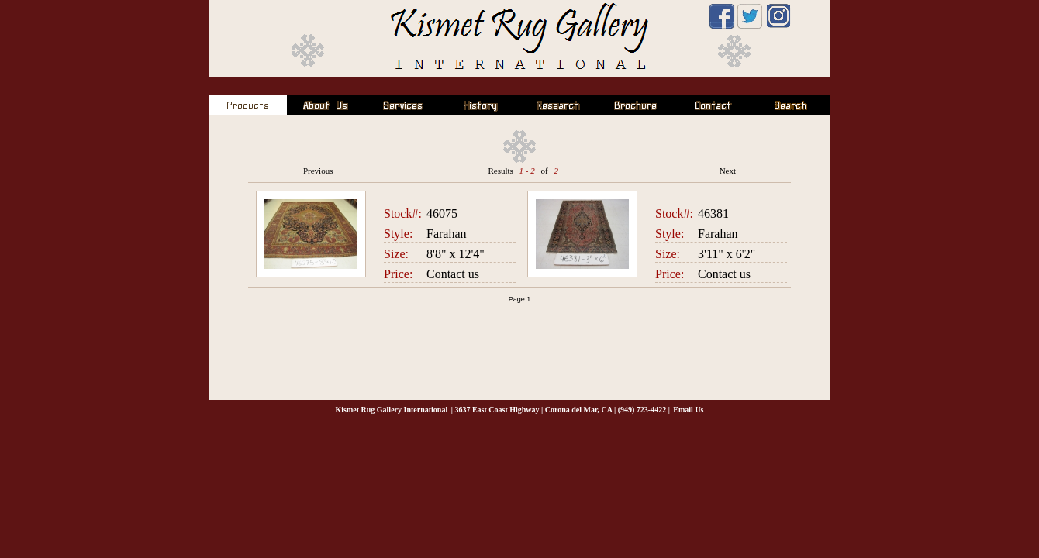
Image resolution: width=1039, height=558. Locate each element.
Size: (396, 253)
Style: (398, 233)
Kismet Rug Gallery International (391, 409)
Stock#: (403, 213)
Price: (398, 274)
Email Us (688, 409)
